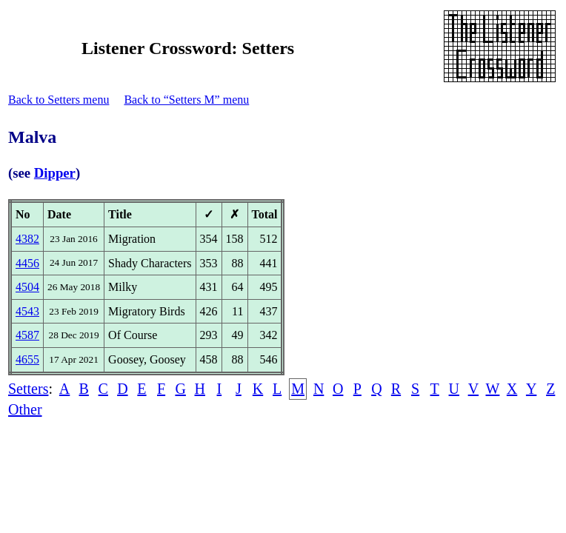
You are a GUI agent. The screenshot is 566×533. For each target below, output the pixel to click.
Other (25, 409)
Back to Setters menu (58, 99)
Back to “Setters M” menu (186, 99)
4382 (27, 238)
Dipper (55, 173)
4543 (27, 311)
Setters (28, 389)
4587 (27, 335)
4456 (27, 263)
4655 (27, 359)
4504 (27, 287)
